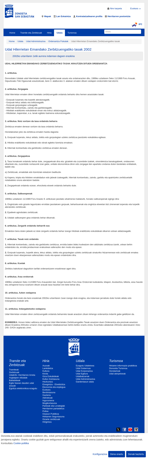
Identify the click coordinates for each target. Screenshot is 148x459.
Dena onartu (116, 454)
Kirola (45, 373)
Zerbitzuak (14, 372)
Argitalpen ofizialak (18, 377)
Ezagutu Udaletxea (85, 365)
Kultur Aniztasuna (50, 379)
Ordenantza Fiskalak (58, 41)
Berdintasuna (48, 392)
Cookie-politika (21, 443)
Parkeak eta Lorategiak (53, 406)
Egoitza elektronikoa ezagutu (23, 388)
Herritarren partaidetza (53, 408)
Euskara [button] (135, 8)
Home (12, 32)
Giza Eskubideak (50, 376)
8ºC (136, 24)
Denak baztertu (136, 454)
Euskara (46, 389)
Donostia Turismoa (118, 368)
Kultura (45, 371)
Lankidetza (47, 368)
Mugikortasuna (49, 403)
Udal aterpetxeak (117, 373)
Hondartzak (114, 371)
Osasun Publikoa (50, 414)
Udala (59, 32)
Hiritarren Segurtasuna (53, 416)
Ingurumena (48, 400)
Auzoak (46, 365)
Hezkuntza (47, 381)
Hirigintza (47, 422)
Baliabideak (14, 380)
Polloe (45, 411)
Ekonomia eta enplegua (53, 387)
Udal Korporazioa (84, 371)
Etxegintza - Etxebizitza (53, 384)
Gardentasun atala (85, 381)
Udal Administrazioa (35, 41)
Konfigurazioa (100, 454)
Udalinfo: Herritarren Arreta (22, 375)
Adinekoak (47, 398)
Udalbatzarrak (82, 376)
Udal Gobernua (83, 368)
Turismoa (72, 32)
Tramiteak (14, 369)
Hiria (49, 32)
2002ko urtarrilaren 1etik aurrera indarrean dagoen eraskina (43, 56)
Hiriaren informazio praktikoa (123, 365)
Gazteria (46, 395)
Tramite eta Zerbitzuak (31, 32)
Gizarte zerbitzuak (51, 419)
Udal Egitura (82, 373)
